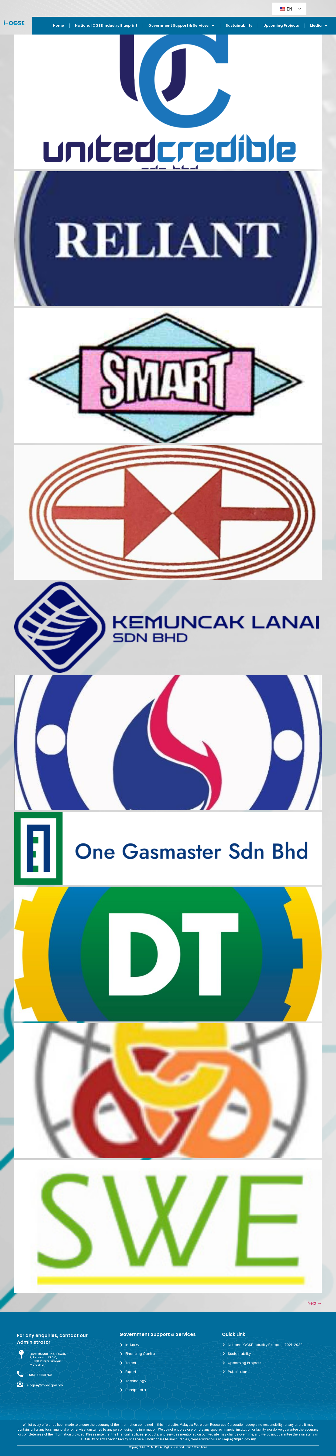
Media (319, 25)
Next (314, 1303)
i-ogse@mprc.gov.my (45, 1385)
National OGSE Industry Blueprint (106, 25)
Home (58, 25)
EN (286, 9)
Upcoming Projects (281, 25)
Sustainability (239, 25)
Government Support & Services (181, 25)
